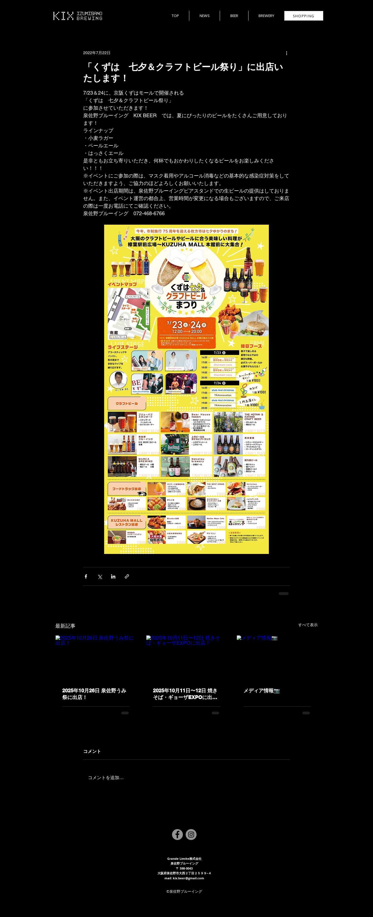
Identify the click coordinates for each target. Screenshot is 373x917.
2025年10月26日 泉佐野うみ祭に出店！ (94, 694)
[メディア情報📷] (277, 658)
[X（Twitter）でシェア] (99, 576)
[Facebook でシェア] (86, 576)
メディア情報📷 (261, 690)
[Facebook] (177, 834)
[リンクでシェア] (127, 576)
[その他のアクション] (286, 52)
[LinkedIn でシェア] (113, 576)
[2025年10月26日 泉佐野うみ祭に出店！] (96, 658)
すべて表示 (308, 625)
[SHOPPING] (303, 16)
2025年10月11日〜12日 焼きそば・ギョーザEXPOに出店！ (185, 694)
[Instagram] (191, 834)
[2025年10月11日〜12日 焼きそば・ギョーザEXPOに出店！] (186, 658)
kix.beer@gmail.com (188, 878)
